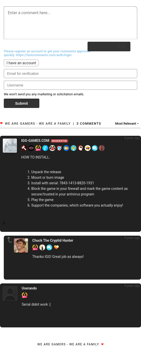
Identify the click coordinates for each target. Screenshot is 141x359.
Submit (21, 103)
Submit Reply (109, 46)
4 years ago (132, 138)
